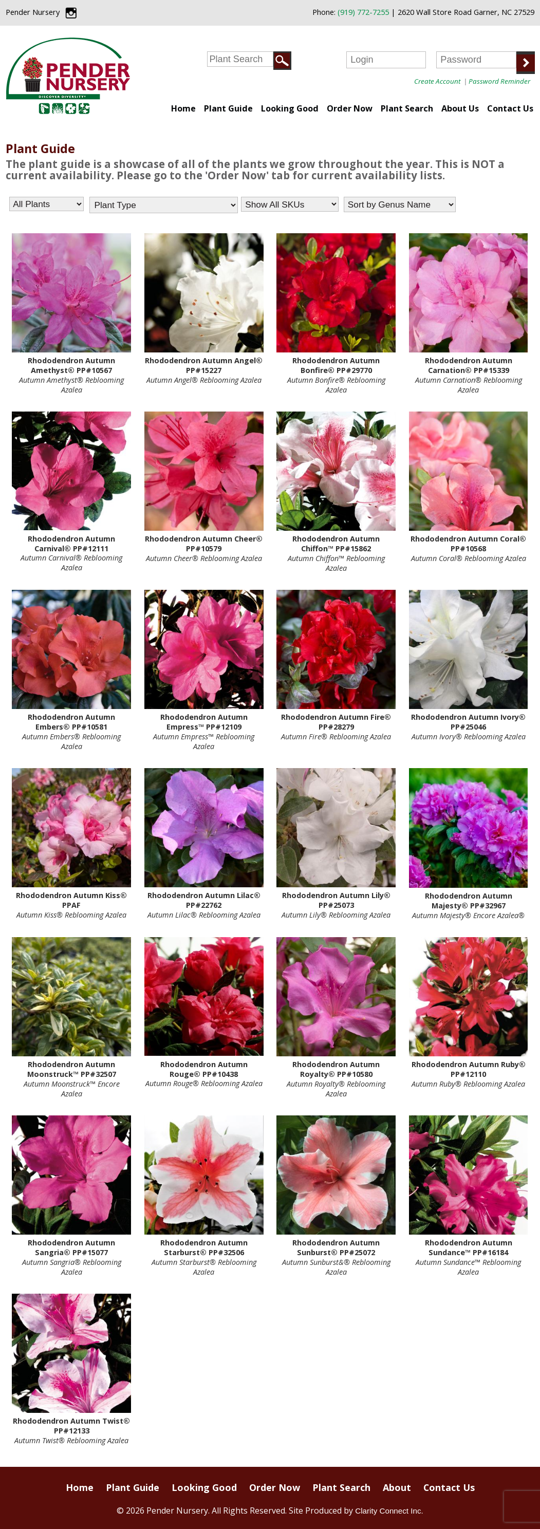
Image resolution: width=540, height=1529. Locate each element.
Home (183, 108)
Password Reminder (499, 81)
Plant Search (407, 108)
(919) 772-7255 (363, 12)
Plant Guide (228, 108)
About (397, 1487)
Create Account (437, 81)
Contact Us (510, 108)
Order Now (350, 108)
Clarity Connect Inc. (389, 1510)
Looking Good (290, 108)
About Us (460, 108)
